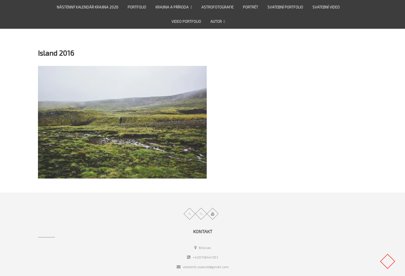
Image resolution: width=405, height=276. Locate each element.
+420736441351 (202, 257)
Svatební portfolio (285, 7)
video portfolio (186, 21)
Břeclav (202, 248)
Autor (216, 21)
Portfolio (137, 7)
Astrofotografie (217, 7)
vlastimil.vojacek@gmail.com (203, 267)
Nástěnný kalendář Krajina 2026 (87, 7)
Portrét (250, 7)
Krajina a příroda (172, 7)
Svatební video (326, 7)
